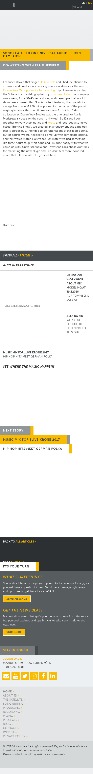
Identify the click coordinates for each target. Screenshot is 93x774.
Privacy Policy (14, 736)
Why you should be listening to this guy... (44, 324)
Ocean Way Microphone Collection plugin (30, 90)
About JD (10, 695)
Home (7, 691)
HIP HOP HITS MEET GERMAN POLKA (27, 354)
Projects (10, 720)
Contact (10, 728)
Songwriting (13, 703)
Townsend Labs (60, 94)
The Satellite (13, 699)
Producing (11, 707)
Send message (16, 599)
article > (13, 562)
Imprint (8, 732)
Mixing (8, 716)
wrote (51, 122)
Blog (7, 724)
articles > (18, 255)
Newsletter (82, 7)
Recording (11, 712)
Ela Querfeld (47, 82)
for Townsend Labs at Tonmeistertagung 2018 (46, 290)
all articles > (19, 541)
